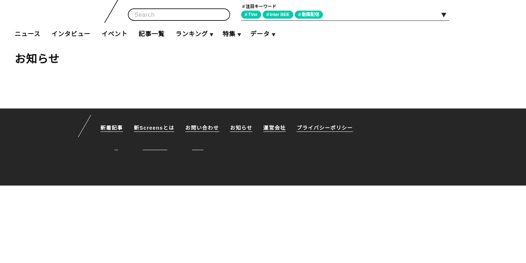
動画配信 (313, 14)
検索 (222, 14)
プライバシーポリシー (326, 128)
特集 (229, 34)
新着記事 (111, 128)
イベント (114, 34)
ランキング (191, 34)
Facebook (486, 14)
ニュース (27, 34)
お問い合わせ (203, 128)
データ (260, 34)
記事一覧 (151, 34)
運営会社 (276, 128)
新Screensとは (155, 128)
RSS (503, 14)
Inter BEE (282, 14)
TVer (254, 14)
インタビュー (70, 34)
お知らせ (242, 128)
